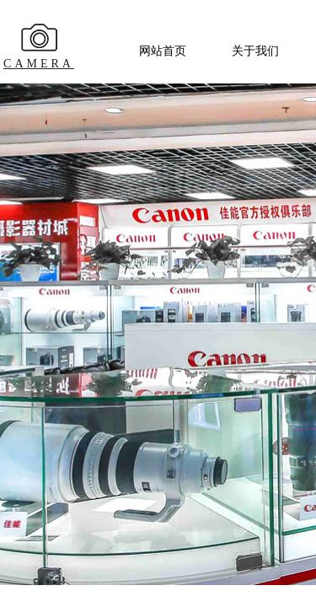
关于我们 (255, 51)
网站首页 (162, 51)
